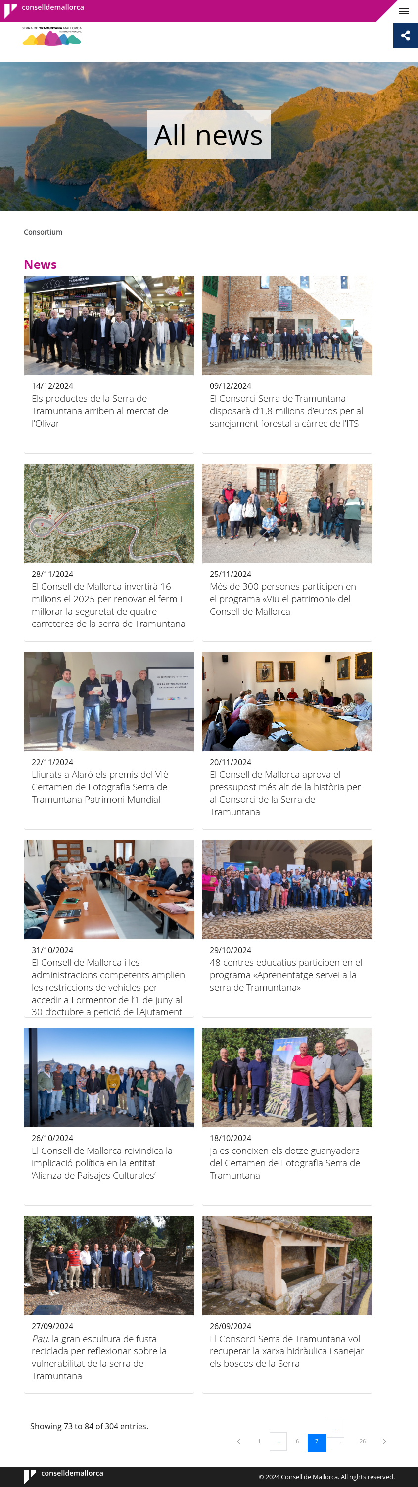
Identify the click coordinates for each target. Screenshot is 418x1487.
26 (366, 1441)
